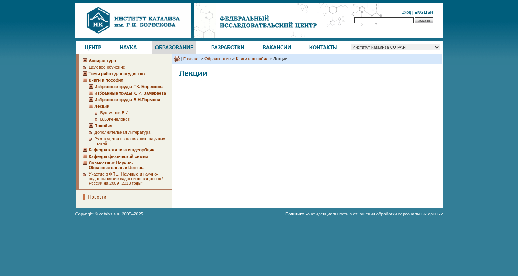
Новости (97, 197)
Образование (174, 47)
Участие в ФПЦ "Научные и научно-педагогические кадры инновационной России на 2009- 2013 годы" (126, 179)
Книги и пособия (252, 58)
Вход (406, 12)
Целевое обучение (107, 67)
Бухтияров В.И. (115, 112)
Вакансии (277, 47)
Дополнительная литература (123, 132)
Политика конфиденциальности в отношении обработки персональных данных (364, 214)
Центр (93, 47)
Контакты (323, 47)
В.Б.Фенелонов (115, 119)
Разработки (228, 47)
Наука (128, 47)
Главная (191, 58)
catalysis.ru (110, 214)
